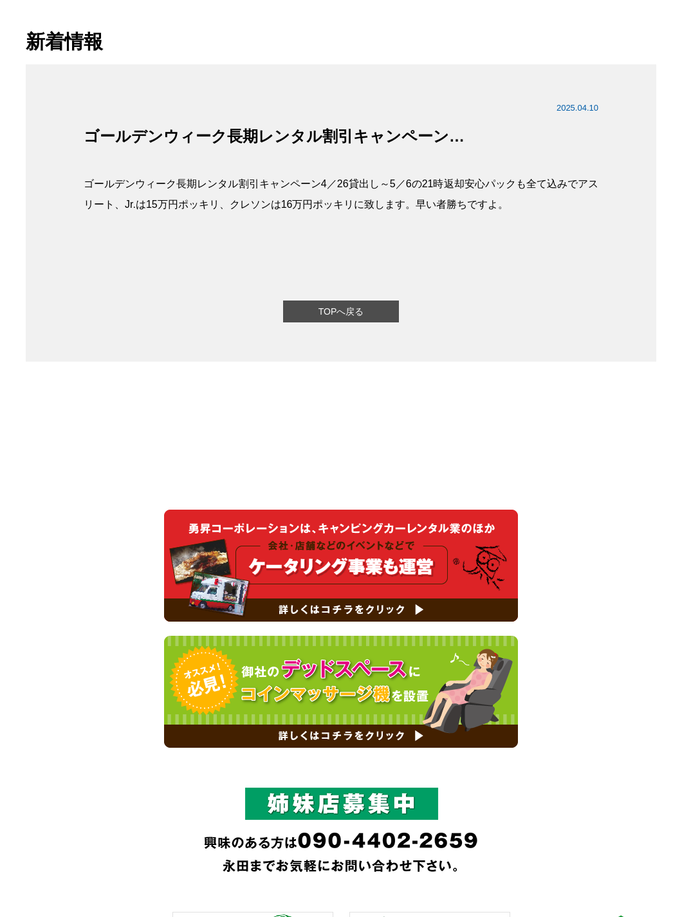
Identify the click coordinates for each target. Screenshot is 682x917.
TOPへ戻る (341, 311)
